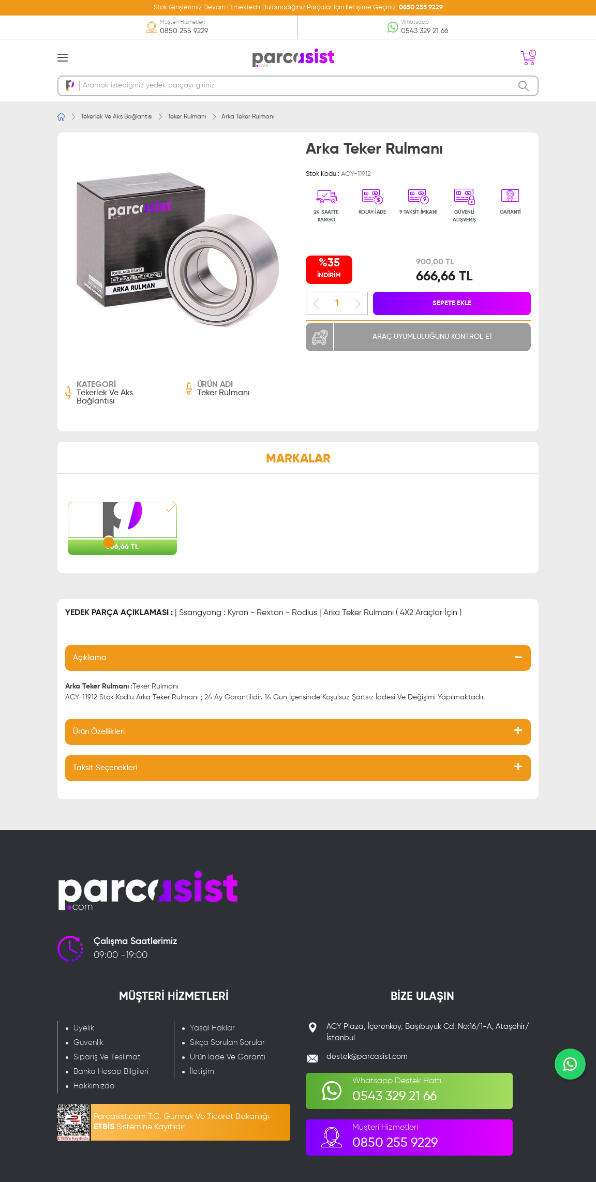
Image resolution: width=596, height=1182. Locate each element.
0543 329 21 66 (424, 31)
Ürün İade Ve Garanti (227, 1057)
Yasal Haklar (212, 1028)
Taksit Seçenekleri (105, 768)
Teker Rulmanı (187, 117)
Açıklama (90, 658)
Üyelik (83, 1028)
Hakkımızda (94, 1086)
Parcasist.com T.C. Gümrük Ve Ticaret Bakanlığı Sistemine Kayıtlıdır (181, 1122)
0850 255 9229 (421, 7)
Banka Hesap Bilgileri (110, 1071)
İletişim (202, 1071)
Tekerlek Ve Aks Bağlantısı (116, 117)
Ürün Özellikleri (99, 732)
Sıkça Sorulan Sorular (227, 1042)
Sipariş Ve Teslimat (107, 1057)
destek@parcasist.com (367, 1056)
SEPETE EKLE (452, 303)
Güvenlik (88, 1042)
